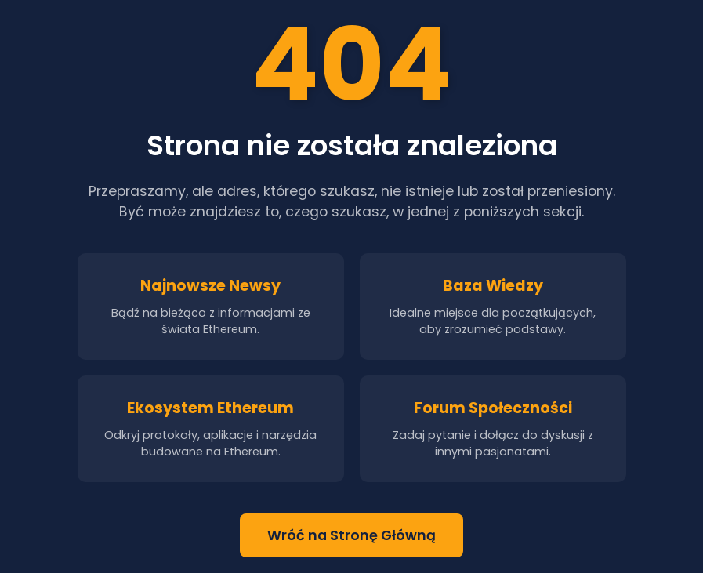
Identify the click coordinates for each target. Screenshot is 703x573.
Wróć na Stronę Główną (351, 535)
